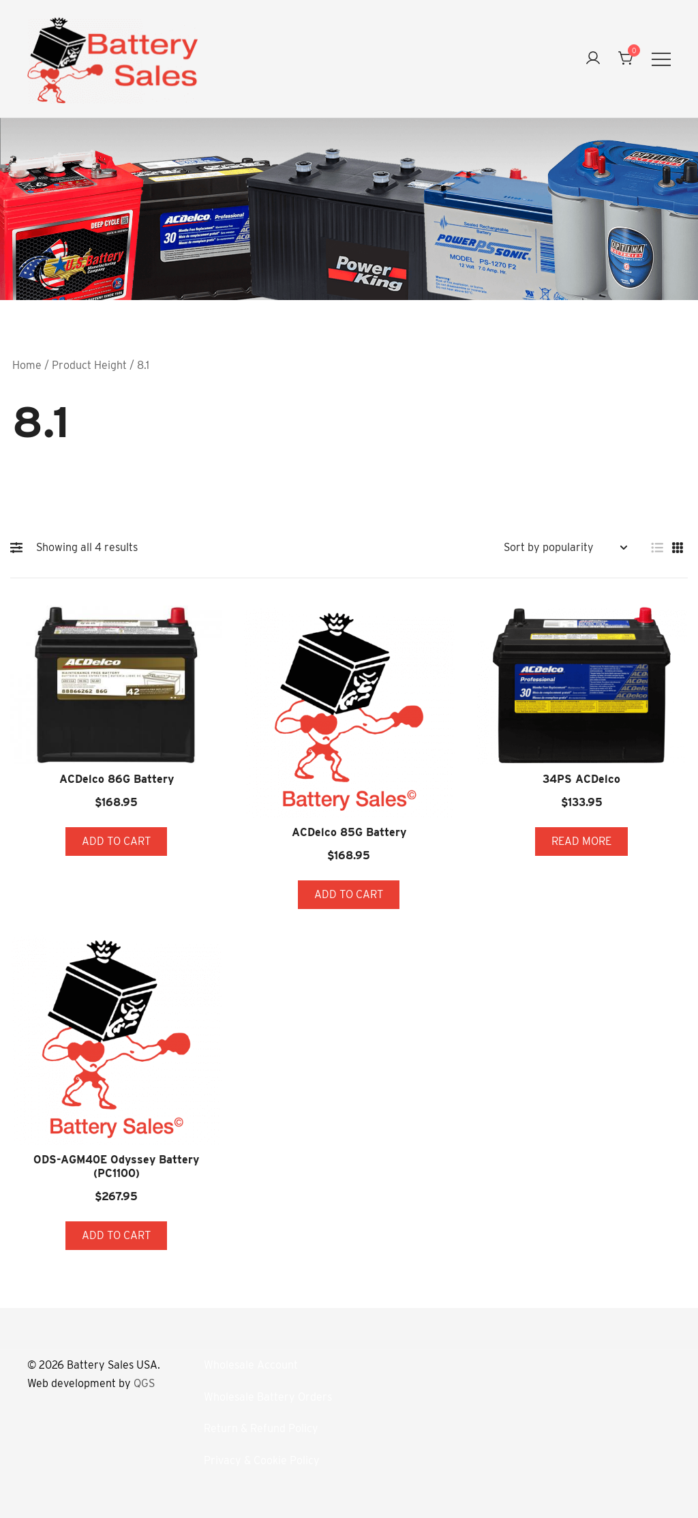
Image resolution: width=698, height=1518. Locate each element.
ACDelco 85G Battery (349, 832)
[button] (19, 547)
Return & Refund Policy (261, 1428)
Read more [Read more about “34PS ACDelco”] (581, 841)
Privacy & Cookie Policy (262, 1460)
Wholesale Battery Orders (268, 1396)
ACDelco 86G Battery (116, 779)
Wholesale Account (251, 1364)
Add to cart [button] (116, 841)
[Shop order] (565, 548)
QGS (144, 1383)
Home (27, 365)
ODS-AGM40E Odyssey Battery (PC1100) (116, 1166)
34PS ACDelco (581, 779)
